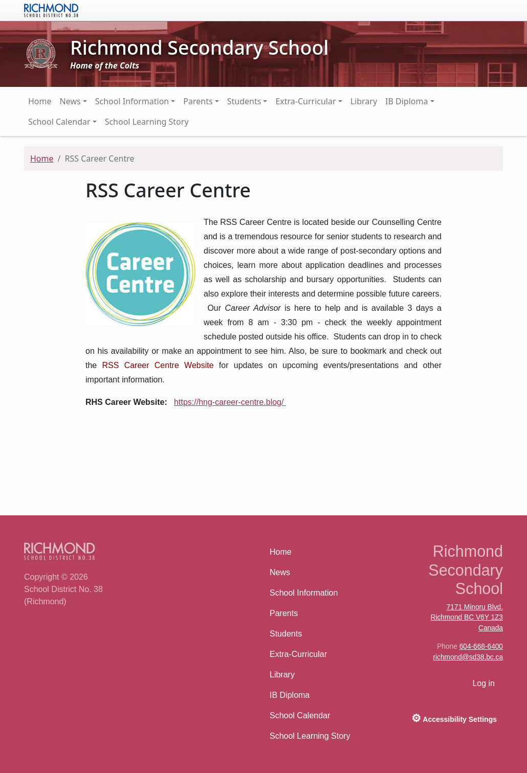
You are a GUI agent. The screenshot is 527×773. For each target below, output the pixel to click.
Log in (483, 683)
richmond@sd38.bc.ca (468, 657)
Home (40, 101)
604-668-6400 (481, 646)
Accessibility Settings (454, 718)
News (70, 101)
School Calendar (59, 121)
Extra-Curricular (305, 101)
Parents (197, 101)
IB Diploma (406, 101)
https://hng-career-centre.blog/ (228, 402)
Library (363, 101)
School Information (132, 101)
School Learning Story (147, 121)
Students (244, 101)
